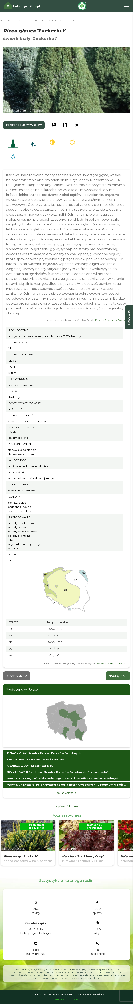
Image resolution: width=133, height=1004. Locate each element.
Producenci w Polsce (22, 689)
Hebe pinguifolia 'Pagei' (36, 933)
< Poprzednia (16, 676)
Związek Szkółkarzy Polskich (111, 320)
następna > (118, 676)
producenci (128, 317)
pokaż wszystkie (66, 792)
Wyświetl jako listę (66, 806)
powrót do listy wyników (24, 125)
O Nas (75, 999)
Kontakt (60, 999)
